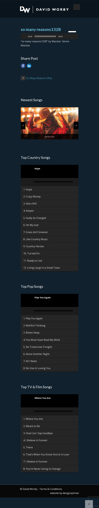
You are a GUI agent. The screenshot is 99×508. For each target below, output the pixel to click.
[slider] (45, 36)
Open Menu (76, 7)
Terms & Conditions (50, 489)
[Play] (24, 36)
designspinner (71, 493)
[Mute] (65, 36)
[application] (49, 36)
